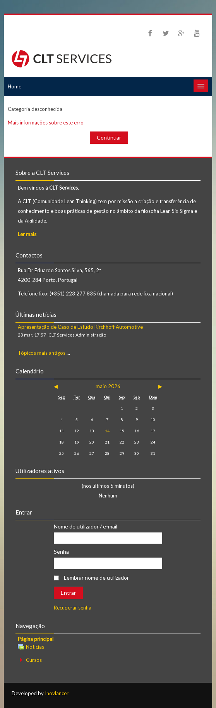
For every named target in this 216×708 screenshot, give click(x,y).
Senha (61, 551)
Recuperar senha (72, 607)
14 (107, 430)
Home (14, 86)
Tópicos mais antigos (41, 353)
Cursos (34, 660)
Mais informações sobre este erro (46, 122)
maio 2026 (108, 386)
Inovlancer (57, 693)
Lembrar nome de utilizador (96, 577)
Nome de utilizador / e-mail (85, 526)
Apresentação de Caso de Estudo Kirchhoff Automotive (80, 327)
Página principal (35, 639)
